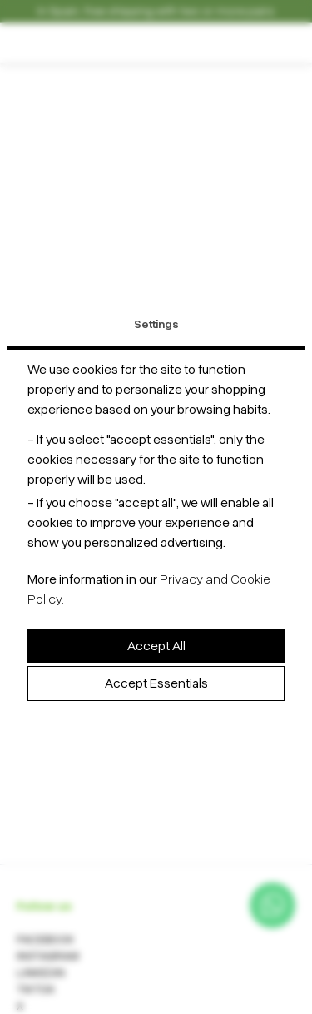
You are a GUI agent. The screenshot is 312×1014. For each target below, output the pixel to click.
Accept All (156, 646)
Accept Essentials (156, 683)
